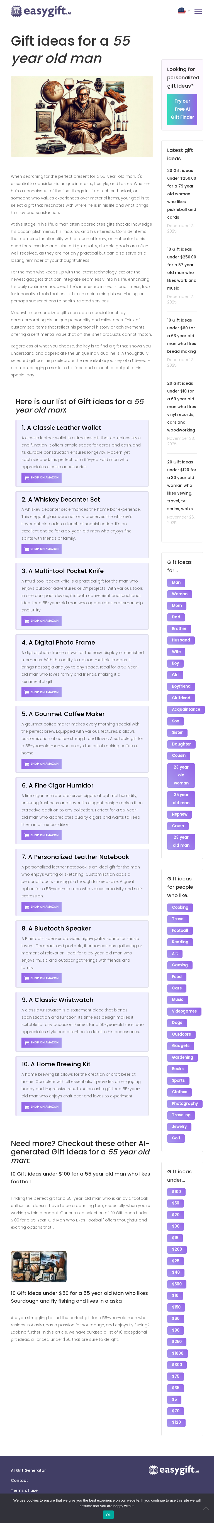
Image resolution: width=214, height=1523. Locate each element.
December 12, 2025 (180, 228)
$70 (175, 1403)
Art (175, 950)
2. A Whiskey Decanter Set (61, 499)
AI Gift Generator (28, 1462)
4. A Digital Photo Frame (58, 642)
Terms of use (24, 1482)
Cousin (179, 754)
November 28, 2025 (180, 441)
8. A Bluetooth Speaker (56, 928)
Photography (185, 1099)
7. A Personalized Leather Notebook (75, 857)
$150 (176, 1300)
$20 (175, 1209)
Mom (177, 605)
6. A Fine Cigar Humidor (58, 785)
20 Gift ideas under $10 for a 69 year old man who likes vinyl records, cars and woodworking (181, 407)
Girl (175, 674)
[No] (207, 1508)
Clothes (179, 1087)
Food (177, 973)
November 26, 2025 (180, 520)
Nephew (179, 812)
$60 (175, 1312)
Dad (176, 617)
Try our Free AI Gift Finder (182, 109)
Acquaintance (186, 708)
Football (180, 927)
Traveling (181, 1110)
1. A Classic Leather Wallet (61, 428)
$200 (177, 1243)
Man (176, 583)
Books (178, 1064)
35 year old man (181, 797)
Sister (177, 731)
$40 (176, 1266)
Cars (177, 985)
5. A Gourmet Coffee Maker (63, 714)
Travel (178, 916)
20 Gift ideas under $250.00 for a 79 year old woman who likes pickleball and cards (181, 194)
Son (175, 719)
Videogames (184, 1007)
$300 (177, 1357)
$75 (175, 1369)
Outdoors (181, 1030)
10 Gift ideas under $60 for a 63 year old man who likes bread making (181, 336)
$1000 (177, 1346)
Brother (179, 628)
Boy (175, 662)
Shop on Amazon (42, 478)
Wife (176, 651)
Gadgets (180, 1042)
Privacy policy (25, 1492)
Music (177, 996)
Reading (180, 939)
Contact (19, 1472)
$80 (175, 1323)
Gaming (180, 962)
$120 (176, 1414)
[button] (184, 11)
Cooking (180, 905)
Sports (178, 1076)
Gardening (182, 1053)
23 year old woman (181, 773)
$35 (175, 1380)
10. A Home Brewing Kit (56, 1064)
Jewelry (179, 1121)
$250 (177, 1334)
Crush (178, 823)
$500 (177, 1277)
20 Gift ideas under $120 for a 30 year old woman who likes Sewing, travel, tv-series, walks (181, 486)
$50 (175, 1198)
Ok (108, 1515)
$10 (175, 1289)
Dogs (177, 1019)
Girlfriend (181, 697)
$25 (175, 1255)
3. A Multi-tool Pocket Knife (63, 571)
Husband (181, 640)
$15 (175, 1232)
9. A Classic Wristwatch (57, 1000)
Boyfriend (181, 685)
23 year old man (181, 839)
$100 (176, 1186)
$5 (174, 1391)
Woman (180, 594)
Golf (176, 1133)
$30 (175, 1220)
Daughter (181, 742)
